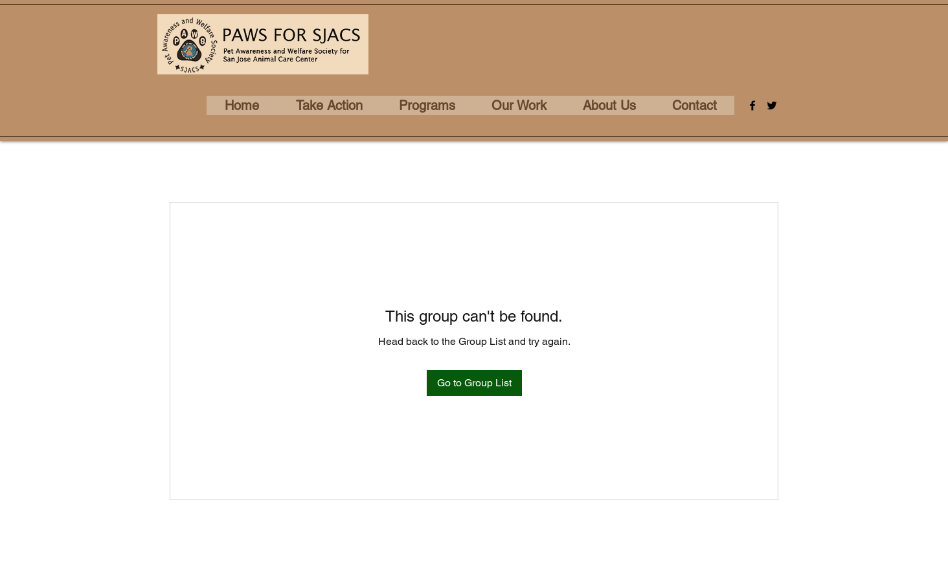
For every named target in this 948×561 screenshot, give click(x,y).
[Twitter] (771, 105)
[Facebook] (752, 105)
